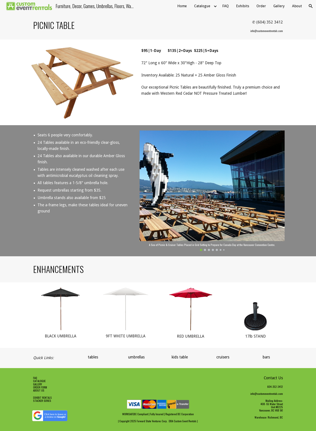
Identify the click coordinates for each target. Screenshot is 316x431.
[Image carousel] (212, 190)
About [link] (297, 6)
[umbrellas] (136, 357)
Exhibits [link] (242, 6)
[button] (310, 6)
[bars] (266, 357)
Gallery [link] (279, 6)
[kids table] (179, 357)
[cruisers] (223, 357)
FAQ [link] (225, 6)
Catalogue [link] (202, 6)
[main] (114, 25)
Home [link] (182, 6)
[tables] (93, 357)
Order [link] (261, 6)
